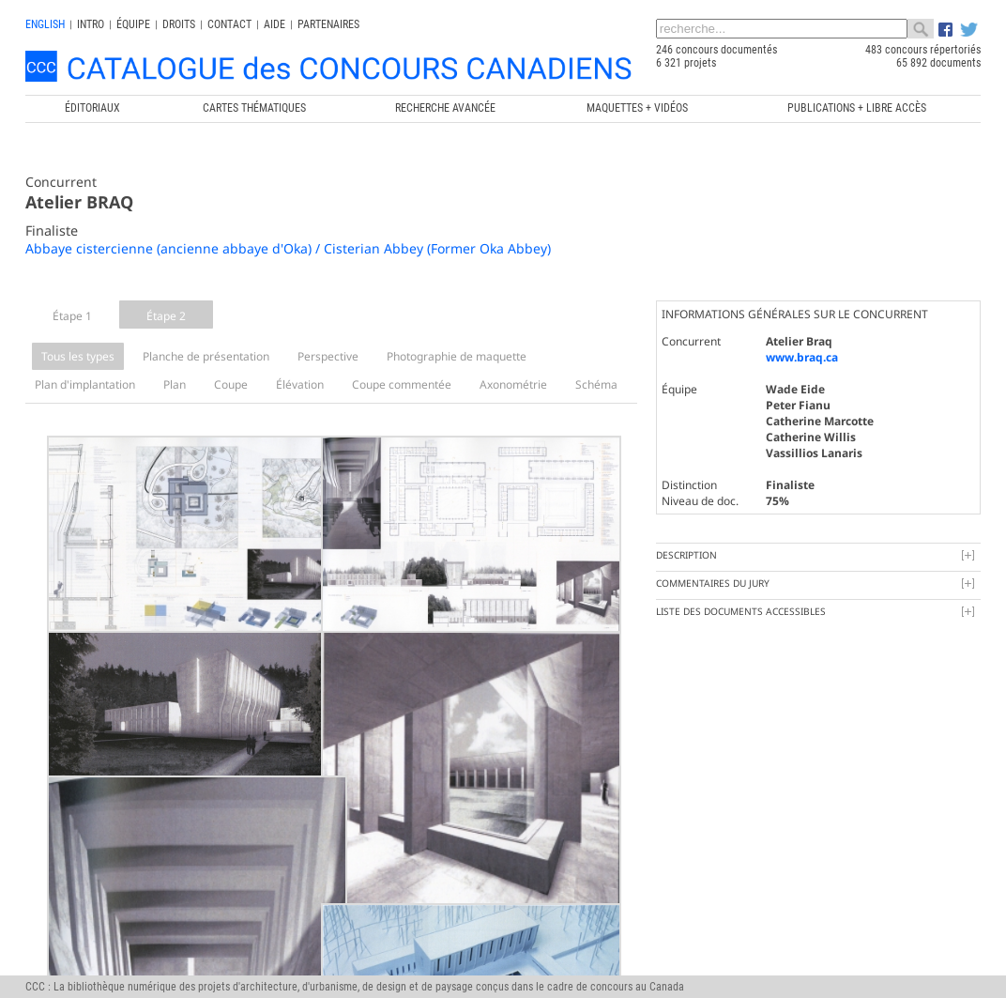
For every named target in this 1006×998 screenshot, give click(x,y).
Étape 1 (72, 316)
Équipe (133, 24)
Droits (178, 24)
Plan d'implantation (85, 384)
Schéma (596, 384)
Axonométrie (513, 384)
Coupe (231, 384)
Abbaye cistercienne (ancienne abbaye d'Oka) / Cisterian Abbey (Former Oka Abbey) (288, 248)
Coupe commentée (401, 384)
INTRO (90, 24)
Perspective (327, 356)
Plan (174, 384)
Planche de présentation (206, 356)
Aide (274, 24)
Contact (229, 24)
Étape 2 (166, 316)
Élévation (300, 384)
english (45, 24)
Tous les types (77, 356)
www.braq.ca (802, 357)
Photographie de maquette (456, 356)
